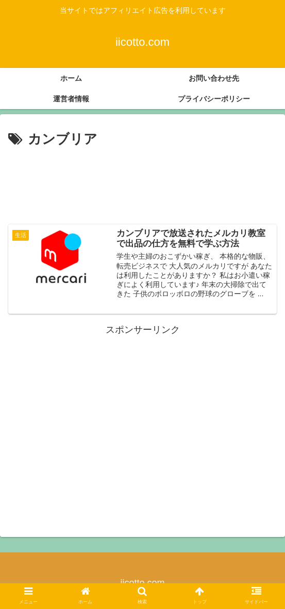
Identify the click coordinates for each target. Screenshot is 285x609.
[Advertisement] (142, 181)
